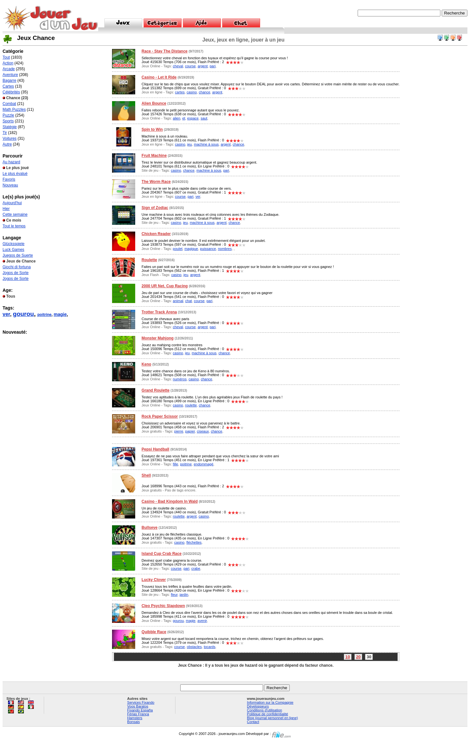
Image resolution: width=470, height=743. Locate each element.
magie (60, 314)
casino (192, 92)
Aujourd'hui (12, 203)
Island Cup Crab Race (162, 553)
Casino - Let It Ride (159, 77)
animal (178, 301)
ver (6, 314)
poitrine (44, 314)
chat (188, 301)
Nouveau (10, 185)
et (183, 118)
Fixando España (140, 710)
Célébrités (11, 92)
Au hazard (11, 162)
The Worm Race (156, 181)
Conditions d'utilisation (264, 710)
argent (203, 66)
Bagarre (9, 80)
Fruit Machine (154, 155)
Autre (7, 144)
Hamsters (134, 718)
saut (204, 118)
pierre (178, 431)
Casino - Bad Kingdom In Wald (170, 501)
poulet (178, 249)
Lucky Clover (154, 579)
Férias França (138, 714)
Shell (146, 475)
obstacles (194, 647)
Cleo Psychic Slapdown (163, 606)
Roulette (149, 260)
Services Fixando (140, 702)
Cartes (8, 86)
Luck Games (13, 249)
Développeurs (258, 706)
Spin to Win (152, 129)
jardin (184, 594)
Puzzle (8, 115)
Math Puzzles (14, 109)
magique (191, 249)
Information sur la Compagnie (270, 702)
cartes (180, 92)
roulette (191, 405)
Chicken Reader (156, 234)
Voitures (9, 138)
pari (212, 66)
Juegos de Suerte (18, 255)
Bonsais (133, 722)
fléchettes (194, 542)
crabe (195, 568)
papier (190, 431)
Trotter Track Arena (159, 312)
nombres (225, 249)
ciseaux (203, 431)
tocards (209, 647)
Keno (146, 364)
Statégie (10, 127)
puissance (208, 249)
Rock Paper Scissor (160, 416)
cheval (178, 66)
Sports (8, 121)
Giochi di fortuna (17, 267)
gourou (23, 313)
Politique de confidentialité (267, 714)
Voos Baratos (137, 706)
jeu (189, 144)
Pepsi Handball (155, 449)
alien (176, 118)
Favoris (9, 179)
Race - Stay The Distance (165, 51)
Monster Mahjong (158, 338)
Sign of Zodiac (155, 207)
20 (358, 656)
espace (193, 118)
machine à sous (206, 144)
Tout (6, 57)
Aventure (10, 74)
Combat (9, 103)
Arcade (9, 69)
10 (347, 656)
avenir (202, 621)
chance (204, 92)
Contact (253, 722)
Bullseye (149, 527)
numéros (180, 379)
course (190, 66)
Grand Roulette (156, 390)
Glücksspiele (13, 244)
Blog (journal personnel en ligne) (272, 718)
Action (8, 63)
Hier (6, 208)
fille (175, 464)
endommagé (203, 464)
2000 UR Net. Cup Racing (165, 286)
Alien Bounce (154, 103)
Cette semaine (15, 214)
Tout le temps (14, 226)
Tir (5, 132)
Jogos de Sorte (16, 273)
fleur (174, 594)
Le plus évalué (15, 173)
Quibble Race (154, 632)
